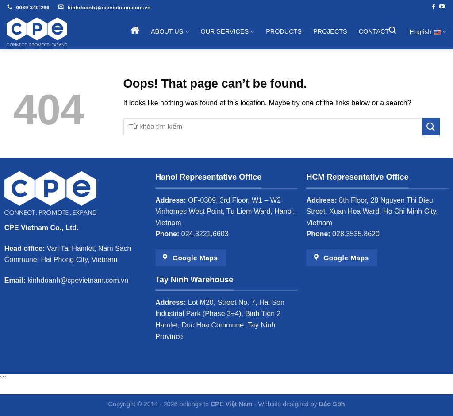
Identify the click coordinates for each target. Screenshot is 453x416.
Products (284, 31)
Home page (135, 30)
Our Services (228, 31)
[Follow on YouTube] (442, 7)
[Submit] (431, 126)
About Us (170, 31)
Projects (330, 31)
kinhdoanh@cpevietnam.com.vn (77, 280)
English (427, 31)
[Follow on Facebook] (433, 7)
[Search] (393, 30)
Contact (374, 31)
